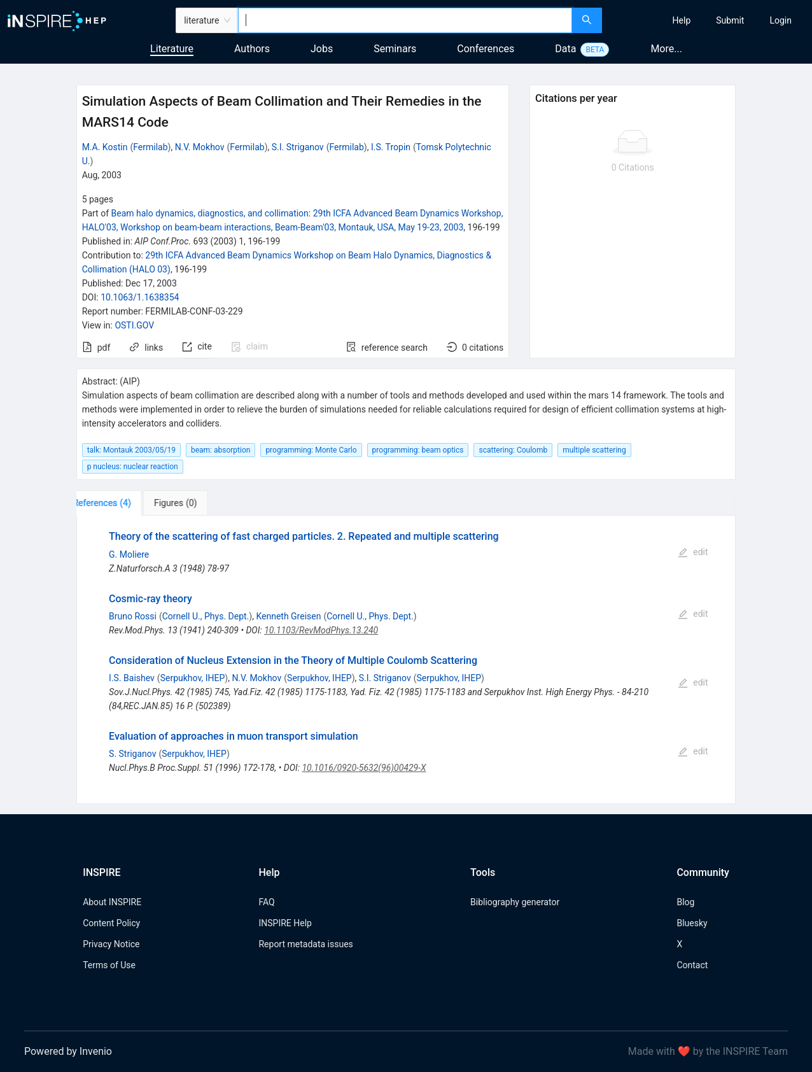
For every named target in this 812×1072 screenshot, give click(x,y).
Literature (171, 49)
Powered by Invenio (68, 1051)
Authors (252, 49)
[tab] (116, 503)
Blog (685, 902)
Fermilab (150, 147)
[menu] (708, 20)
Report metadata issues (305, 944)
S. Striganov (132, 754)
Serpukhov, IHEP (192, 678)
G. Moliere (129, 554)
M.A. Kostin (105, 147)
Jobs (322, 49)
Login (780, 20)
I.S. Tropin (390, 147)
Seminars (395, 49)
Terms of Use (109, 965)
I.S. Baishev (132, 678)
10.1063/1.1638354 (140, 297)
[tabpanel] (406, 660)
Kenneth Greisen (288, 616)
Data (565, 49)
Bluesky (691, 923)
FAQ (266, 902)
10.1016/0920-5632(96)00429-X (364, 768)
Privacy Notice (111, 944)
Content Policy (111, 923)
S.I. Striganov (298, 147)
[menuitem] (682, 20)
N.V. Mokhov (200, 147)
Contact (692, 965)
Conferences (485, 49)
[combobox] (405, 20)
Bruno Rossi (133, 616)
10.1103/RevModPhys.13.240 (321, 630)
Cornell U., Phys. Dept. (205, 616)
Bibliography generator (514, 902)
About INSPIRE (112, 902)
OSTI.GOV (134, 325)
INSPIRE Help (284, 923)
